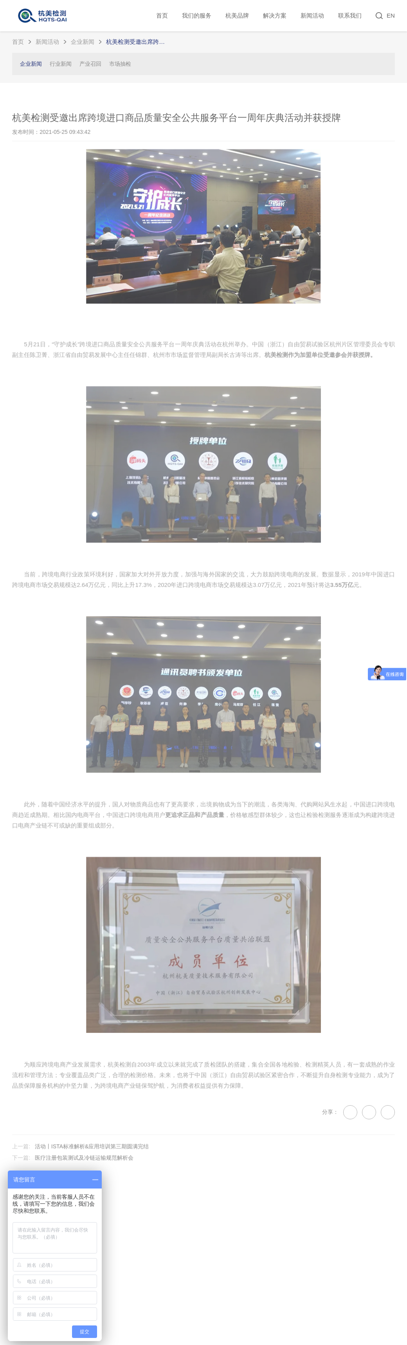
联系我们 (350, 15)
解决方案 (274, 15)
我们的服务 (196, 15)
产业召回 (90, 64)
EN (391, 15)
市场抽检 (120, 64)
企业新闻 (82, 41)
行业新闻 (61, 64)
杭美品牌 (237, 15)
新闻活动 (312, 15)
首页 (162, 15)
